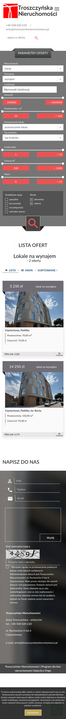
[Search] (22, 37)
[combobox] (30, 89)
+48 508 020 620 (16, 25)
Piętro (7, 174)
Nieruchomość (11, 63)
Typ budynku (10, 132)
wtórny (37, 203)
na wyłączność (16, 207)
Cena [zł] (8, 95)
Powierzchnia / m (13, 108)
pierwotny (39, 199)
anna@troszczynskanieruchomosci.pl (27, 29)
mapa (27, 270)
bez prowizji (15, 203)
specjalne (13, 199)
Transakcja (9, 74)
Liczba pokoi (10, 147)
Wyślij (50, 537)
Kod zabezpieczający (18, 546)
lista (10, 270)
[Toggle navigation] (57, 9)
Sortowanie (48, 270)
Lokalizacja (9, 84)
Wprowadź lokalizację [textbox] (17, 89)
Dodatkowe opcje (13, 194)
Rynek (33, 194)
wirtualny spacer (17, 211)
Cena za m (9, 160)
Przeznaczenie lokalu (14, 122)
